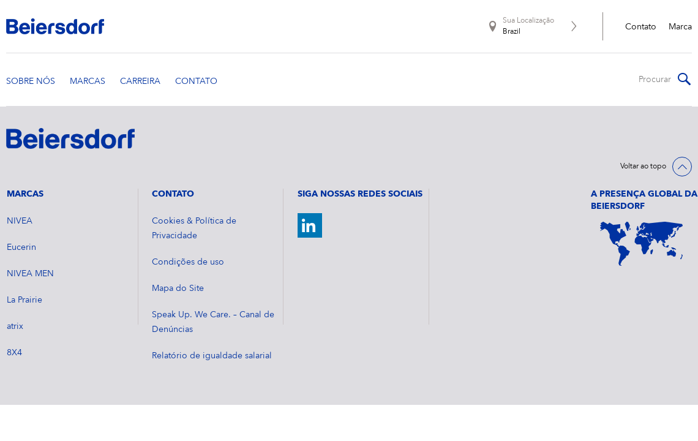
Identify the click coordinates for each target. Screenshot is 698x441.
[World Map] (641, 244)
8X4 (14, 353)
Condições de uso (188, 262)
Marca (680, 27)
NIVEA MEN (30, 274)
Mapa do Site (178, 288)
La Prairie (24, 300)
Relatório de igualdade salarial (212, 356)
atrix (15, 326)
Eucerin (21, 247)
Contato (640, 27)
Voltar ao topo (643, 166)
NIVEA (19, 221)
